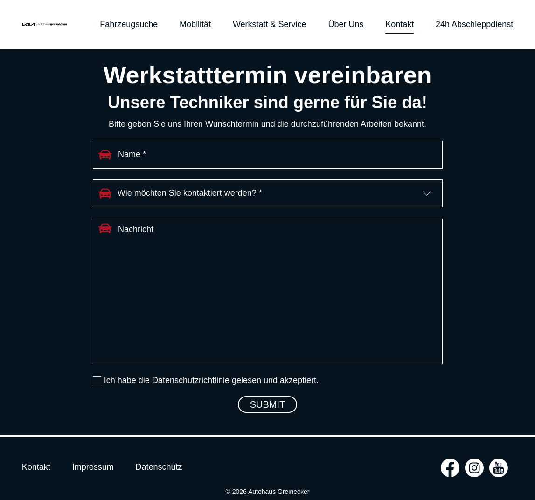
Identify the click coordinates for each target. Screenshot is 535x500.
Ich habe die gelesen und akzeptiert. (211, 380)
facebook (450, 468)
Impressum (93, 467)
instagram (474, 468)
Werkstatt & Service (269, 24)
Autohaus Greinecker (44, 24)
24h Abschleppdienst (474, 24)
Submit (267, 404)
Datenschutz (158, 467)
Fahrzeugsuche (129, 24)
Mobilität (195, 24)
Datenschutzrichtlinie (190, 380)
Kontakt (399, 24)
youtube (498, 468)
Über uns (345, 24)
